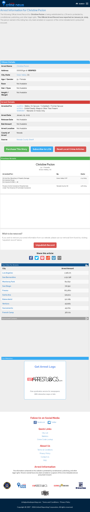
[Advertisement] (45, 42)
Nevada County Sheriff (25, 140)
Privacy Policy (45, 453)
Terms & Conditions (45, 450)
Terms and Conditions (50, 502)
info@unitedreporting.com (31, 502)
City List (45, 433)
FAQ (45, 460)
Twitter (52, 422)
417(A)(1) (20, 108)
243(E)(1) (20, 106)
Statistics (45, 436)
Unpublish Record (45, 245)
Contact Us (45, 457)
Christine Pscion (23, 66)
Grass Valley (21, 75)
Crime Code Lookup (45, 439)
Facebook (39, 422)
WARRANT (21, 111)
